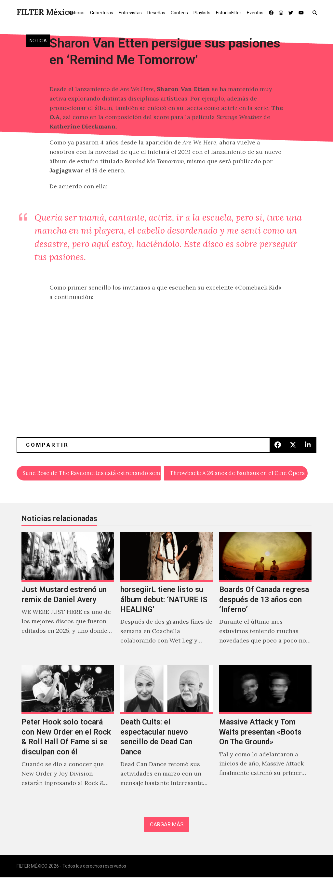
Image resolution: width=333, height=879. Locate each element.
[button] (316, 12)
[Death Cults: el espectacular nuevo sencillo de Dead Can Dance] (166, 734)
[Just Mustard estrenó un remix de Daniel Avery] (67, 596)
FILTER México (45, 12)
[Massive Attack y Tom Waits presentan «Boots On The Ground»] (265, 734)
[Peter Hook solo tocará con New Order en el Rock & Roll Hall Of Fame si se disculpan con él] (67, 734)
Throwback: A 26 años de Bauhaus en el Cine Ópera (239, 473)
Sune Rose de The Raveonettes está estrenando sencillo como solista (92, 473)
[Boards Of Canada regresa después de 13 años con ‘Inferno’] (265, 596)
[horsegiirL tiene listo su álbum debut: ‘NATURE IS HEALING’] (166, 596)
